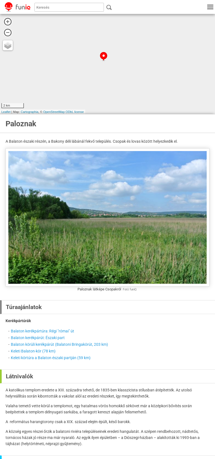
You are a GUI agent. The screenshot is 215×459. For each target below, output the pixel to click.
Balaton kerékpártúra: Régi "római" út (42, 331)
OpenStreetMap (54, 111)
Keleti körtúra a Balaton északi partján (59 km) (51, 358)
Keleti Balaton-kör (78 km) (33, 351)
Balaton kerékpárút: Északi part (38, 337)
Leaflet (6, 111)
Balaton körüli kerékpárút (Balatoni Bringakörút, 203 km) (59, 344)
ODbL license (75, 111)
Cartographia (30, 111)
